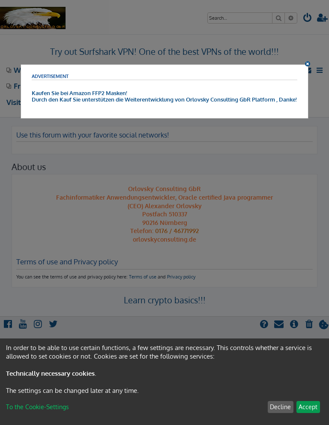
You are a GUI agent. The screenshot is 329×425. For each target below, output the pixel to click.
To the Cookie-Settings (37, 406)
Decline (280, 406)
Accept (308, 406)
